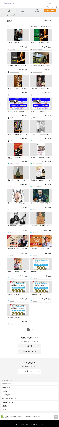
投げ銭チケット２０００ (14, 317)
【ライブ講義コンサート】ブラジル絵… (40, 226)
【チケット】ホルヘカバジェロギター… (18, 271)
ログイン (51, 3)
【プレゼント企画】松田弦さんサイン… (18, 203)
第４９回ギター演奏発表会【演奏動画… (40, 157)
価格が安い (37, 26)
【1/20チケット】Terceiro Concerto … (40, 134)
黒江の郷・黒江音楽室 (36, 49)
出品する (33, 346)
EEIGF (10, 117)
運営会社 (29, 406)
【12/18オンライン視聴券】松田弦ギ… (40, 203)
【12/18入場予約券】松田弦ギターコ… (18, 226)
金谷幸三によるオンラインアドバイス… (40, 42)
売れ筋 (49, 26)
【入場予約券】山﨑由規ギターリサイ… (40, 180)
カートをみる (50, 10)
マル (10, 186)
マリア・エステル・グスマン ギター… (18, 88)
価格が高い (44, 26)
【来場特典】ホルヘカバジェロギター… (40, 248)
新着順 (31, 26)
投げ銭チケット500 (35, 271)
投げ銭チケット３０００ (36, 294)
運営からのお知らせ (29, 383)
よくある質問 (29, 395)
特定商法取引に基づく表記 (29, 398)
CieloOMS (11, 94)
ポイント (9, 10)
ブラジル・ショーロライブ (15, 42)
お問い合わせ (32, 371)
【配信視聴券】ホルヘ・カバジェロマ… (18, 248)
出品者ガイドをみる (31, 351)
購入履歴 (37, 10)
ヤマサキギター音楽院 (36, 140)
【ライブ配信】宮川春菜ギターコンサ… (40, 88)
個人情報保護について (29, 402)
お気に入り (23, 10)
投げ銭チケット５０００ (14, 294)
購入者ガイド (29, 387)
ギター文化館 (11, 49)
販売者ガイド (29, 391)
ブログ (29, 409)
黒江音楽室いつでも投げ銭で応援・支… (40, 65)
